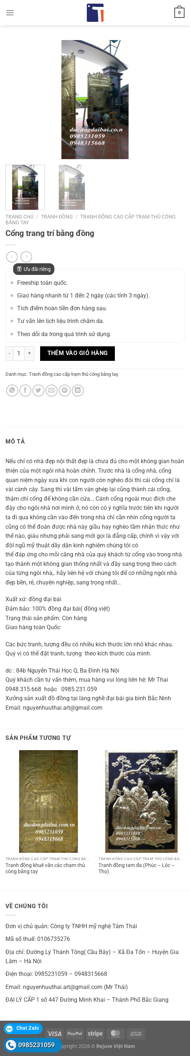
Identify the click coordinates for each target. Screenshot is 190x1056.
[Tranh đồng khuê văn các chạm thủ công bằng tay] (48, 801)
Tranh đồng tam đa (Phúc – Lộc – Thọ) (136, 868)
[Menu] (9, 12)
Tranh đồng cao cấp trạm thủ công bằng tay (73, 374)
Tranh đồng (57, 217)
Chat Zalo (27, 1028)
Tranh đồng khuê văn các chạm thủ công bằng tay (45, 868)
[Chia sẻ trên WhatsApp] (12, 391)
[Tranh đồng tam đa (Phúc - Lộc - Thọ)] (141, 801)
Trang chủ (19, 217)
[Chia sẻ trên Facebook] (25, 391)
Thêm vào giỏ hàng (77, 353)
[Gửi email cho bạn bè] (52, 391)
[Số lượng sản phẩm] (19, 353)
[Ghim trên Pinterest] (65, 391)
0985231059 (36, 1045)
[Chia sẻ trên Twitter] (38, 391)
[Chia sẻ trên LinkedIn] (78, 391)
